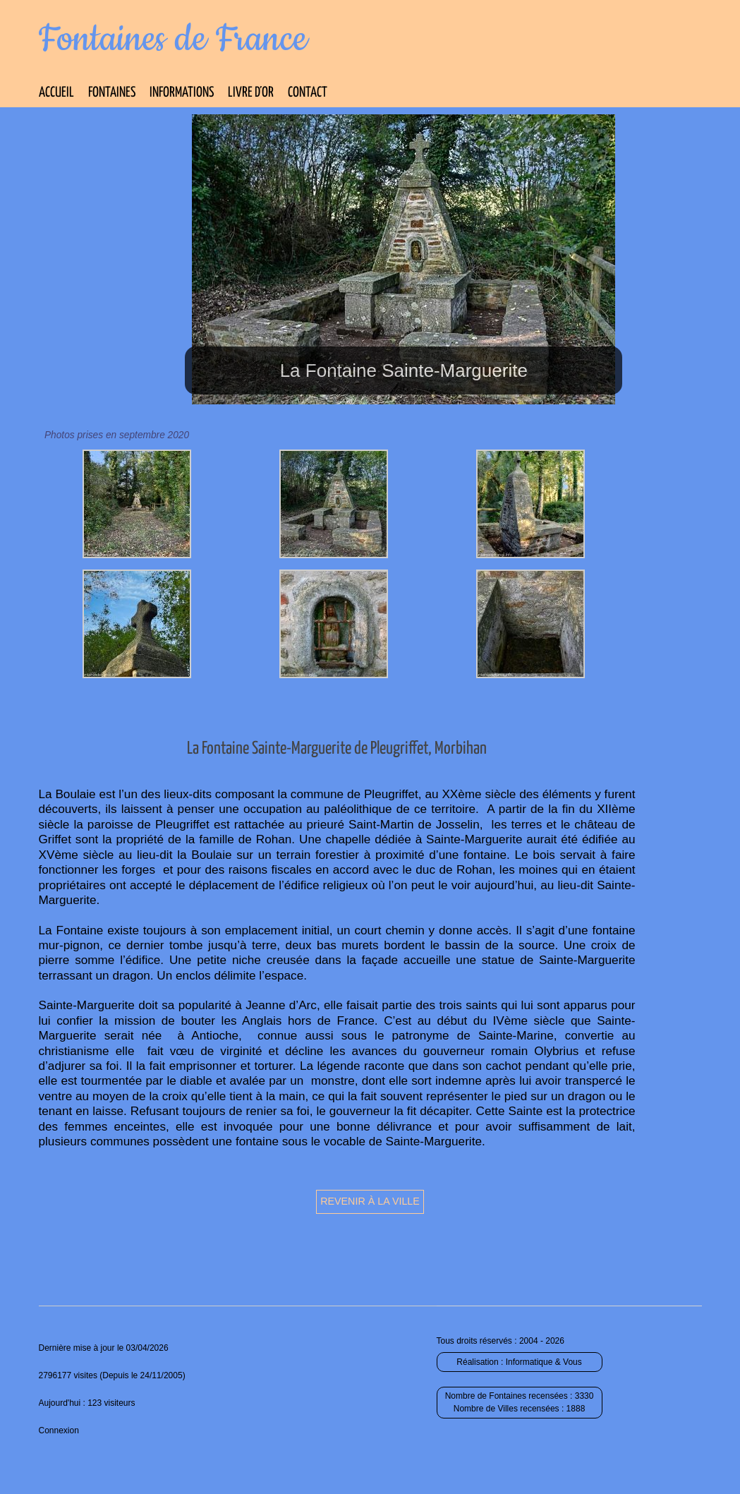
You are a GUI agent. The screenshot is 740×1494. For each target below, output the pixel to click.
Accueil (56, 93)
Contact (307, 93)
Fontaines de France (173, 39)
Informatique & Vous (544, 1362)
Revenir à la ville (370, 1201)
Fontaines (111, 93)
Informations (182, 93)
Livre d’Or (251, 93)
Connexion (59, 1430)
